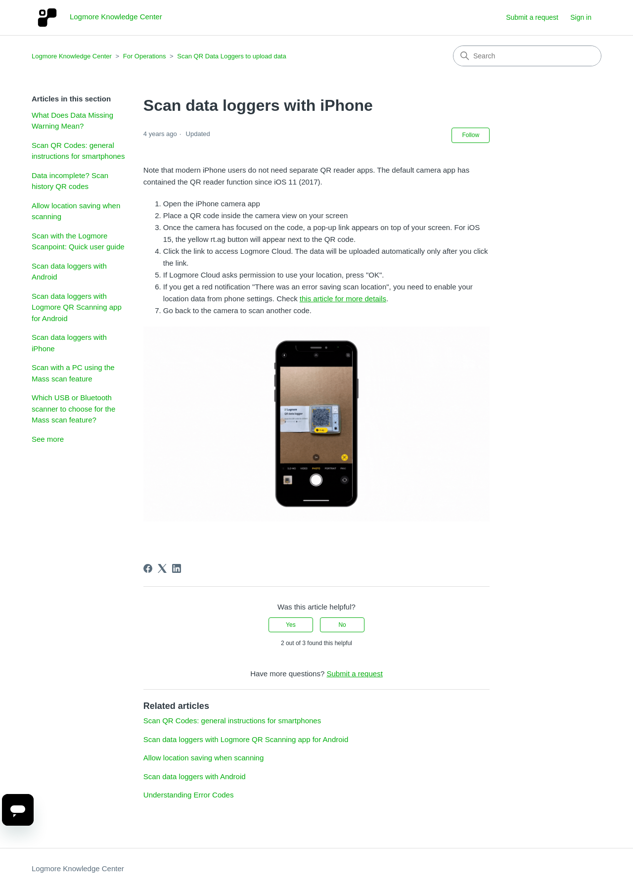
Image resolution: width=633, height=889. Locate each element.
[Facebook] (147, 568)
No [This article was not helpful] (342, 624)
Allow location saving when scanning (76, 211)
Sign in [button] (580, 17)
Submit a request (532, 17)
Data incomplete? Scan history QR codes (70, 181)
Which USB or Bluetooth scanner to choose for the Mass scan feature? (73, 408)
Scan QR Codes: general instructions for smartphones (78, 151)
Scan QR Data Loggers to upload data (231, 56)
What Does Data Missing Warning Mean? (72, 121)
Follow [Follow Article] (470, 135)
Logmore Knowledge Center (72, 56)
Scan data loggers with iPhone (69, 343)
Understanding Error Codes (188, 795)
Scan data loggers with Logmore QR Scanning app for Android (77, 307)
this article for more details (343, 298)
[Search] (527, 56)
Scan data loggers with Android (69, 271)
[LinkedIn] (176, 568)
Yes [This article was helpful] (291, 624)
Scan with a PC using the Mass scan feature (73, 373)
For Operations (144, 56)
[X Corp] (162, 568)
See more (48, 439)
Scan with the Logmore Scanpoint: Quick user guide (78, 241)
